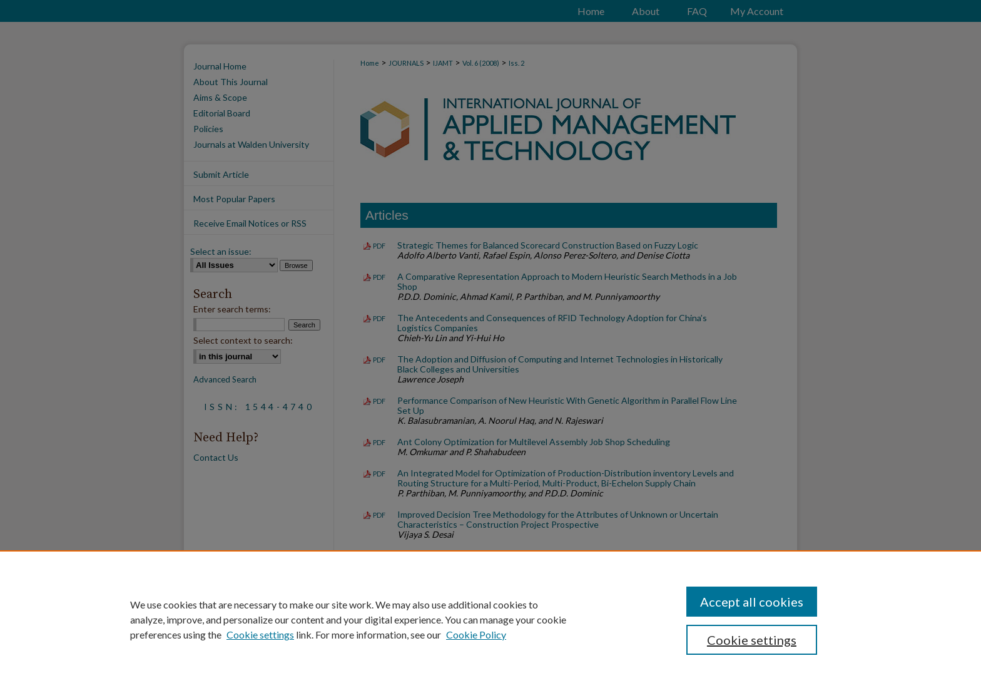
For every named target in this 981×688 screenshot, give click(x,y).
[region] (490, 619)
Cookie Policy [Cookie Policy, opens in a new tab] (476, 634)
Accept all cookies (751, 601)
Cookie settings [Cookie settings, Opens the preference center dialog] (751, 639)
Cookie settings (260, 634)
